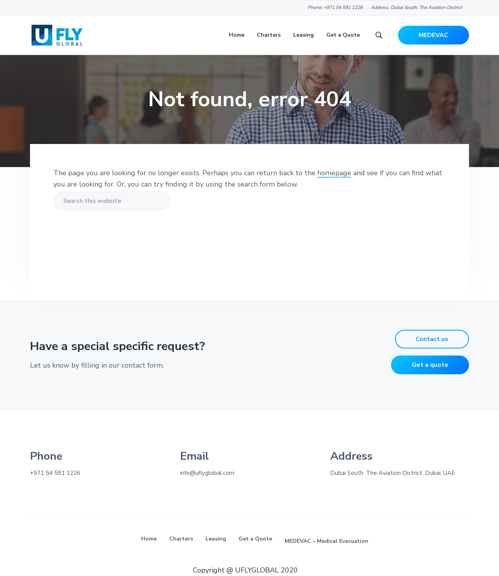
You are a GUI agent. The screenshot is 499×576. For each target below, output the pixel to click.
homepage (334, 173)
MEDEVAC (433, 35)
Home (149, 538)
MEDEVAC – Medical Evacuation (326, 541)
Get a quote (430, 365)
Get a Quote (255, 538)
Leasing (215, 538)
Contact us (432, 339)
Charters (181, 538)
